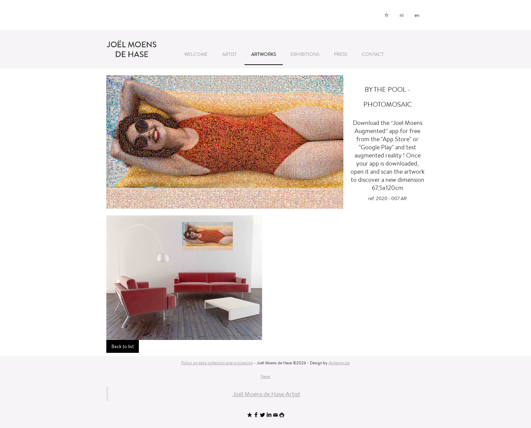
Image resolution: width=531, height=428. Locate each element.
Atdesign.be (339, 362)
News (265, 376)
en (417, 15)
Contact (373, 54)
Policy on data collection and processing (217, 362)
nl (401, 15)
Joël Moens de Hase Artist (266, 394)
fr (386, 15)
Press (340, 54)
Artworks (263, 54)
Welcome (196, 54)
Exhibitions (305, 54)
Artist (229, 54)
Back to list (122, 346)
